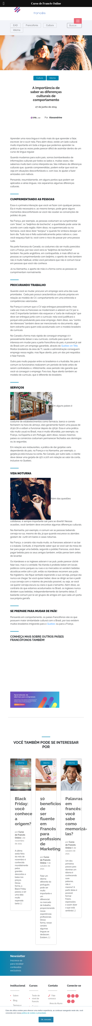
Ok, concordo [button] (46, 1020)
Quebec (51, 624)
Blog (15, 1000)
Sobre (15, 995)
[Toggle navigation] (78, 21)
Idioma (16, 30)
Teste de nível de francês (36, 998)
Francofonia (32, 25)
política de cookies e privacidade (33, 1013)
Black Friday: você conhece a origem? (23, 811)
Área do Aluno (55, 1003)
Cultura (50, 25)
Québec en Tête (69, 345)
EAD (15, 25)
